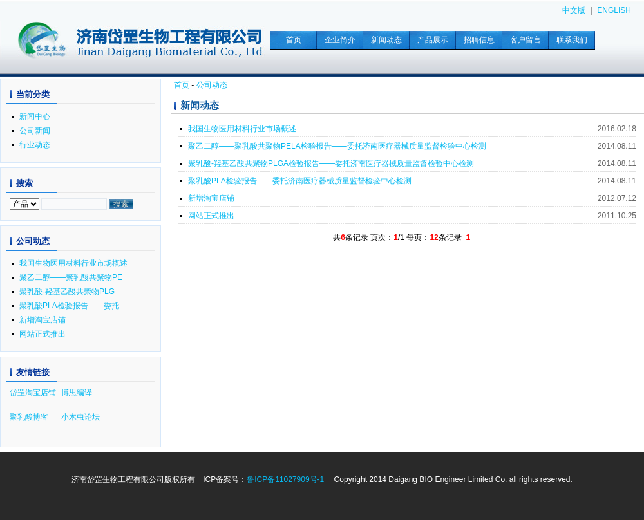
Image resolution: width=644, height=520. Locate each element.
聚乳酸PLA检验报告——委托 (69, 305)
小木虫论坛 (80, 417)
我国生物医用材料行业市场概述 (242, 128)
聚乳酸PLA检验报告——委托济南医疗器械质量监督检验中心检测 (300, 180)
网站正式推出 (211, 215)
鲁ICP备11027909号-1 (285, 479)
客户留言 (525, 39)
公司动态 (211, 84)
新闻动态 (386, 39)
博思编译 (76, 392)
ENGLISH (614, 10)
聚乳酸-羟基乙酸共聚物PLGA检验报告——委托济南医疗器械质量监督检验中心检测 (331, 163)
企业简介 (340, 39)
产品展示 (432, 39)
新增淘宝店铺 (211, 198)
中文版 (573, 10)
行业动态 (34, 144)
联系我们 (571, 39)
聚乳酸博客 (29, 417)
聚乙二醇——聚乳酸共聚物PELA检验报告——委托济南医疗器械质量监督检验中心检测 (337, 146)
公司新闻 (34, 130)
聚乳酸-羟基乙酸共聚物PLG (67, 291)
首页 (293, 39)
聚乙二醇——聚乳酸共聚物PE (70, 277)
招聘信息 (479, 39)
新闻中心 (34, 116)
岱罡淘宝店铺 (33, 392)
